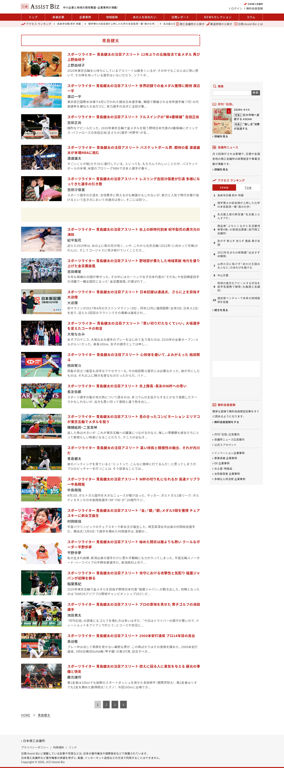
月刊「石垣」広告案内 (227, 434)
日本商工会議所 (34, 740)
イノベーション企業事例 (229, 453)
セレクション (217, 17)
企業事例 (85, 17)
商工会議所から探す (190, 24)
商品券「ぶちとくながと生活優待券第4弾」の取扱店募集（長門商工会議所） (238, 229)
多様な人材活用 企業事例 (229, 479)
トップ (33, 17)
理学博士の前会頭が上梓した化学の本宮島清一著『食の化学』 (122, 24)
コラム (251, 17)
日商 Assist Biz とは (248, 24)
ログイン (236, 8)
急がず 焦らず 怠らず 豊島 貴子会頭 (238, 242)
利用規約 (58, 747)
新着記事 (58, 17)
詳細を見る (221, 136)
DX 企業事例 (222, 463)
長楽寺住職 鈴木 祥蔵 (69, 24)
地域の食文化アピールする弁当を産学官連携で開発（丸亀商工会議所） (238, 286)
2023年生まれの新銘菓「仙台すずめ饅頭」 (238, 254)
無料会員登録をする (226, 422)
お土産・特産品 (223, 468)
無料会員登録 (254, 8)
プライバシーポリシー (35, 747)
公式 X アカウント (225, 445)
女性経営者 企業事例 (227, 474)
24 (224, 187)
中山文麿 (222, 275)
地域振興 (112, 17)
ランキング (36, 24)
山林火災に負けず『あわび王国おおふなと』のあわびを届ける (238, 265)
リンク (73, 747)
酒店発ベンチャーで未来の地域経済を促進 (238, 300)
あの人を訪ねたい (144, 17)
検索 (256, 92)
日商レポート (180, 17)
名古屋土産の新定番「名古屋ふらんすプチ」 (238, 216)
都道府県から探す (219, 24)
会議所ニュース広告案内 (229, 439)
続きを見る (221, 310)
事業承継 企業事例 (225, 458)
